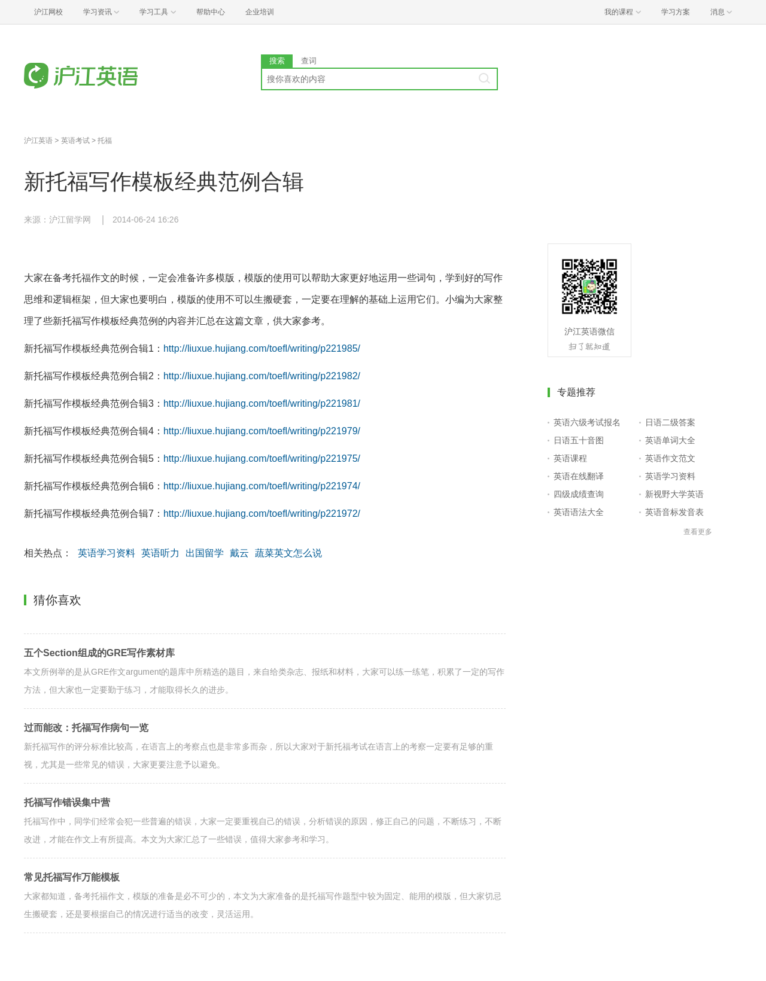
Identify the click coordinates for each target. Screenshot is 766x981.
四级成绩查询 (579, 494)
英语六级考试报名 (587, 422)
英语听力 (160, 553)
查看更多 (697, 532)
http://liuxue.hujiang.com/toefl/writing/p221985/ (261, 348)
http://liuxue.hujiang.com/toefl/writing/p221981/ (261, 403)
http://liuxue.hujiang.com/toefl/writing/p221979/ (261, 431)
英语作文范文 (670, 458)
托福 (105, 140)
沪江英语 (38, 140)
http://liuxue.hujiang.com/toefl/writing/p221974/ (261, 486)
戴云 (239, 553)
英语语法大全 (579, 512)
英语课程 (570, 458)
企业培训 (259, 12)
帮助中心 (210, 12)
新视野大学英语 (674, 494)
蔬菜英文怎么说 (288, 553)
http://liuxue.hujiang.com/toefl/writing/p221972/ (261, 513)
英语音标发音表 (674, 512)
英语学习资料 (106, 553)
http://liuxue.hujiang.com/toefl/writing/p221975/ (261, 458)
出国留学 (205, 553)
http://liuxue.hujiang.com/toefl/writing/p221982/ (261, 376)
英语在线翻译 (579, 476)
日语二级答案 (670, 422)
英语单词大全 (670, 440)
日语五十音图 (579, 440)
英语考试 (75, 140)
